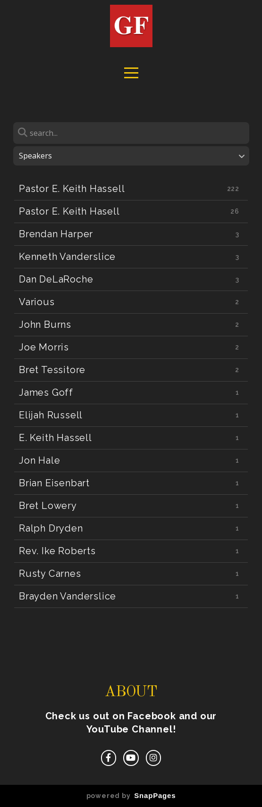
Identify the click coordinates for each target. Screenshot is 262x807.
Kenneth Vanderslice (67, 256)
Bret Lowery (48, 505)
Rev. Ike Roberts (57, 551)
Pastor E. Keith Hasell (69, 211)
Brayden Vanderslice (67, 596)
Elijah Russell (51, 415)
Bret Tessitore (52, 369)
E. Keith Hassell (55, 437)
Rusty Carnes (50, 573)
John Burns (45, 324)
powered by (131, 795)
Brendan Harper (56, 234)
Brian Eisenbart (54, 483)
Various (37, 302)
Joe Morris (44, 347)
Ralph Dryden (51, 528)
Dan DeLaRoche (56, 279)
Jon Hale (39, 460)
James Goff (46, 392)
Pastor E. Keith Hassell (72, 188)
